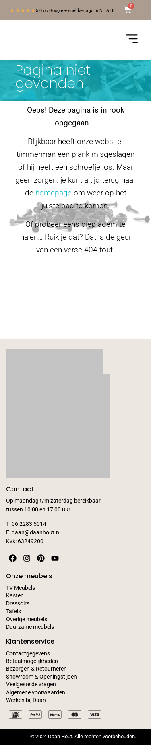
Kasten (15, 595)
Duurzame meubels (30, 627)
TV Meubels (20, 588)
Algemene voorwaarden (35, 692)
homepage (53, 192)
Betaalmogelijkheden (32, 661)
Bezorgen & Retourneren (36, 668)
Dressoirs (17, 603)
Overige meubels (26, 619)
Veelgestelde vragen (31, 684)
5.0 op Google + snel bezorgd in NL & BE (76, 10)
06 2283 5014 (29, 524)
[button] (132, 40)
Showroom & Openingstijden (41, 676)
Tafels (13, 611)
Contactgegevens (28, 653)
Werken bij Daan (26, 700)
